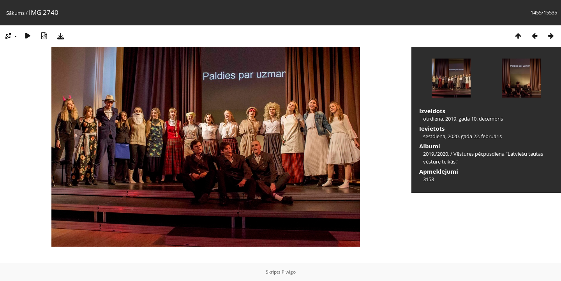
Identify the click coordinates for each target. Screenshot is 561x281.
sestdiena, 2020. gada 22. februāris (462, 136)
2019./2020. (436, 153)
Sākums (15, 12)
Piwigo (289, 272)
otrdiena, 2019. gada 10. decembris (463, 118)
